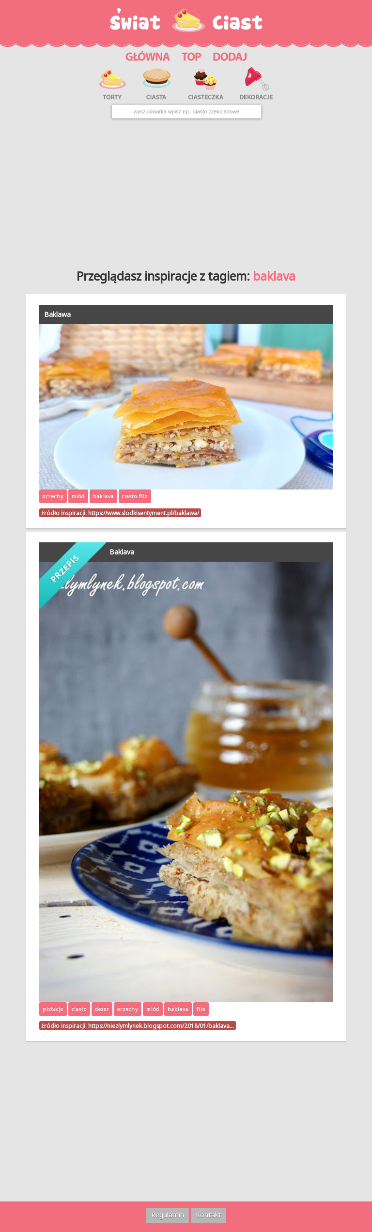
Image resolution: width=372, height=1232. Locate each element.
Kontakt (208, 1214)
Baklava (121, 551)
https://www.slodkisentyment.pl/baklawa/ (143, 513)
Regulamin (167, 1214)
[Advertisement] (186, 190)
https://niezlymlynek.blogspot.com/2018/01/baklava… (161, 1025)
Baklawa (57, 314)
